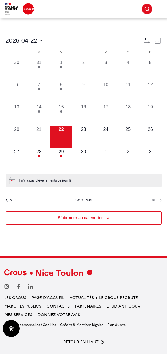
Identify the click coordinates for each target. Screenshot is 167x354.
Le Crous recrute (118, 297)
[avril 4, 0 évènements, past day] (128, 70)
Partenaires (88, 306)
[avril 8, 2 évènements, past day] (61, 92)
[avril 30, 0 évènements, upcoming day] (83, 159)
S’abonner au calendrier (80, 218)
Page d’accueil (48, 297)
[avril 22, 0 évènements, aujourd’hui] (61, 137)
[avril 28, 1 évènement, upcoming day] (39, 159)
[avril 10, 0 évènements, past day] (106, 92)
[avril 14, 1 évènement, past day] (39, 115)
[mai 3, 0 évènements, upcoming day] (150, 159)
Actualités (82, 297)
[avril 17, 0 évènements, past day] (106, 115)
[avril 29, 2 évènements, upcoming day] (61, 159)
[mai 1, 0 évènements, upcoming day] (106, 159)
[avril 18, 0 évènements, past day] (128, 115)
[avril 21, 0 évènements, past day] (39, 137)
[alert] (84, 180)
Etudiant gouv (123, 306)
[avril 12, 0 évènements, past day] (150, 92)
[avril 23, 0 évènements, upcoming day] (83, 137)
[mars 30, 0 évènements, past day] (17, 70)
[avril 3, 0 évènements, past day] (106, 70)
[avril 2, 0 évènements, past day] (83, 70)
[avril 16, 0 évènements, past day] (83, 115)
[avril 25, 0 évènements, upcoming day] (128, 137)
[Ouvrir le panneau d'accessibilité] (11, 328)
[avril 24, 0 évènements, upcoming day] (106, 137)
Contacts (58, 306)
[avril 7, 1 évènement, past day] (39, 92)
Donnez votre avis (59, 314)
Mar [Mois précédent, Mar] (11, 200)
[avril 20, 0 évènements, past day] (17, 137)
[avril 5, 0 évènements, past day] (150, 70)
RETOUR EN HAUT (81, 341)
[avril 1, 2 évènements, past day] (61, 70)
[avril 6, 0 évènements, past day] (17, 92)
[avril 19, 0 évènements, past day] (150, 115)
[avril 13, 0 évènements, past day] (17, 115)
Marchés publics (23, 306)
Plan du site (116, 324)
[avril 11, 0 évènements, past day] (128, 92)
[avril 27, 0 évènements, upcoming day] (17, 159)
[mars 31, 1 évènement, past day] (39, 70)
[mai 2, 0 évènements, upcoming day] (128, 159)
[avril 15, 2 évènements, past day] (61, 115)
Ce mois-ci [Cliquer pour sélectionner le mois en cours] (83, 200)
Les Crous (15, 297)
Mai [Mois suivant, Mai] (156, 200)
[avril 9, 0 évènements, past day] (83, 92)
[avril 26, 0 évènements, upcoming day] (150, 137)
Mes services (18, 314)
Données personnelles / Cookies (30, 324)
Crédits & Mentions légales (81, 324)
